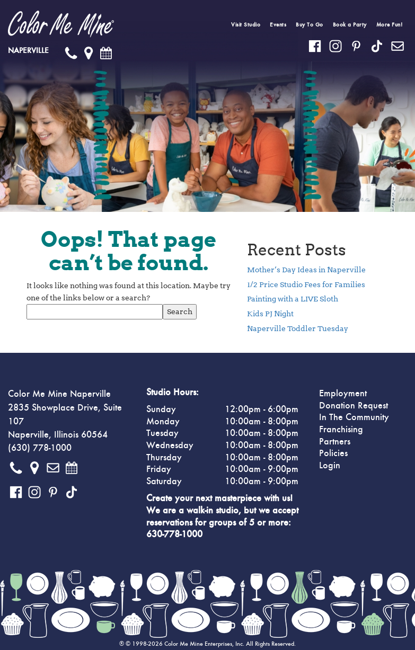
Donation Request (353, 406)
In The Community (354, 417)
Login (329, 465)
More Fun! (389, 25)
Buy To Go (309, 25)
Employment (343, 393)
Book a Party (350, 25)
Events (278, 25)
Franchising (341, 429)
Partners (334, 442)
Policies (333, 453)
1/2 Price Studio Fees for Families (306, 284)
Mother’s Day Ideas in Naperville (306, 269)
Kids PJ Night (270, 313)
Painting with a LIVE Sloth (292, 299)
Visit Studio (245, 25)
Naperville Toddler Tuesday (297, 328)
